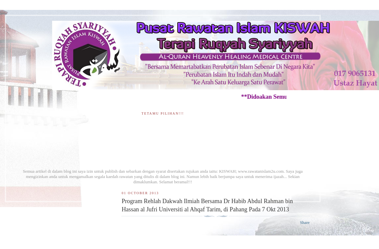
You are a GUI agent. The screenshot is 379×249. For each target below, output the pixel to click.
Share (305, 222)
